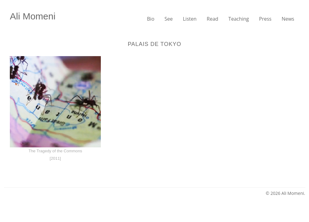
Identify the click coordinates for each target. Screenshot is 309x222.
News (288, 18)
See (168, 18)
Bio (150, 18)
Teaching (238, 18)
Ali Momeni (32, 16)
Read (212, 18)
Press (265, 18)
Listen (190, 18)
